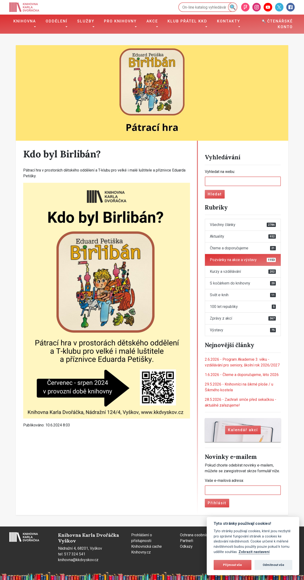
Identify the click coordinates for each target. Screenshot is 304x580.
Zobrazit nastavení (254, 552)
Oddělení (56, 21)
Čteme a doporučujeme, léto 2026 (242, 374)
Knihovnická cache (146, 546)
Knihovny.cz (141, 552)
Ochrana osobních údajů (199, 535)
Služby (85, 21)
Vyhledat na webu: (220, 171)
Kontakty (228, 21)
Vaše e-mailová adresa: (224, 480)
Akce (152, 21)
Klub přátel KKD (187, 21)
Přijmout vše (232, 565)
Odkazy (186, 546)
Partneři (186, 540)
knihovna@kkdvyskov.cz (78, 560)
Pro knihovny (120, 21)
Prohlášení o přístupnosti (141, 538)
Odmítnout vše (273, 565)
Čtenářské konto (277, 24)
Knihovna (24, 21)
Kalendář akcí (243, 430)
